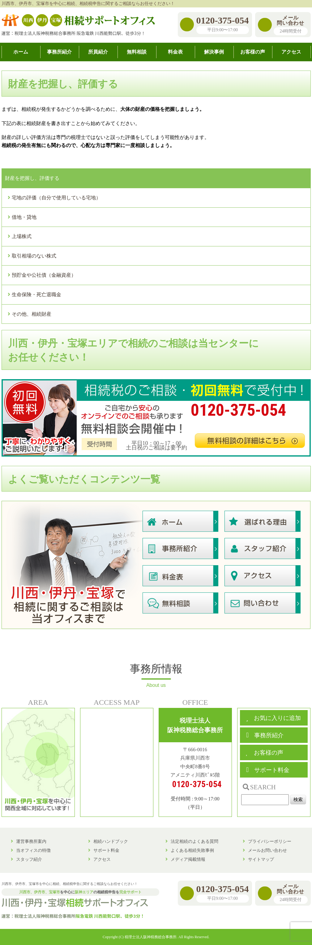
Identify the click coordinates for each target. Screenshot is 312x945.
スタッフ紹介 (29, 859)
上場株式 (22, 236)
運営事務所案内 (31, 841)
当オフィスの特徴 (33, 850)
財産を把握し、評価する (32, 178)
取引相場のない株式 (34, 255)
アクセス (102, 859)
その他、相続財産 (31, 314)
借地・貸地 (24, 217)
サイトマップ (261, 859)
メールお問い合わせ (267, 850)
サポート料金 (106, 850)
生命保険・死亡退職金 (36, 294)
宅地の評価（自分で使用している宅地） (56, 197)
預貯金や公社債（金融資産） (44, 275)
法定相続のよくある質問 (194, 841)
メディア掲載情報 (188, 859)
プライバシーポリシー (269, 841)
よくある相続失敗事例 (192, 850)
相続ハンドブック (110, 841)
